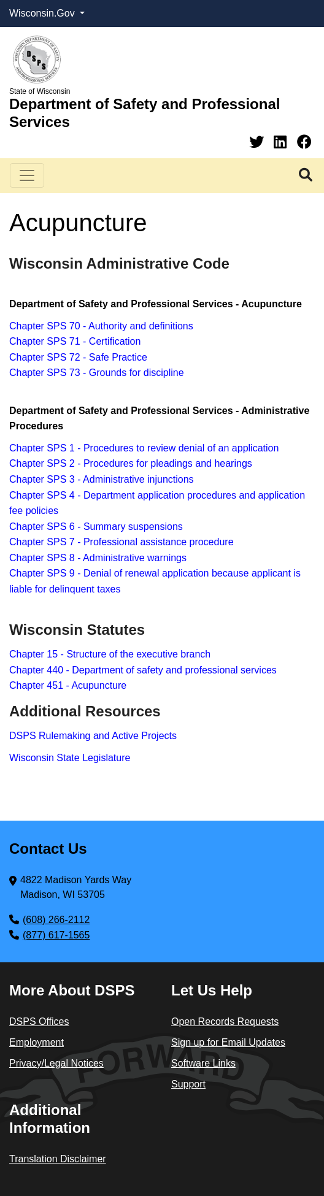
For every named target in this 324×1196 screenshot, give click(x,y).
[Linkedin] (282, 142)
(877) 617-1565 (56, 935)
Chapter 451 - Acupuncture (67, 685)
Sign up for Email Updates (228, 1042)
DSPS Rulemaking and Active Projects (93, 735)
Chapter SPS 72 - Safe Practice (78, 357)
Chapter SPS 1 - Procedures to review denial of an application (144, 448)
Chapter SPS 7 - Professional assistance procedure (121, 542)
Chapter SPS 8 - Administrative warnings (98, 558)
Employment (36, 1042)
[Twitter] (258, 142)
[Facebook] (304, 142)
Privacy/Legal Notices (56, 1063)
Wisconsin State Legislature (69, 758)
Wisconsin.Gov (43, 13)
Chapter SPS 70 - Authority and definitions (101, 326)
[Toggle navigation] (27, 175)
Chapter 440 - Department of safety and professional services (143, 670)
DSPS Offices (39, 1021)
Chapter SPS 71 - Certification (75, 341)
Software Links (203, 1063)
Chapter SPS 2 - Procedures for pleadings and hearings (130, 463)
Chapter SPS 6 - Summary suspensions (96, 526)
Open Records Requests (225, 1021)
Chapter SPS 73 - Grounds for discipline (96, 372)
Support (188, 1084)
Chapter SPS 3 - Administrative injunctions (101, 479)
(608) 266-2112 (56, 919)
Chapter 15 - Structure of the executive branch (109, 654)
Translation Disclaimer (57, 1159)
